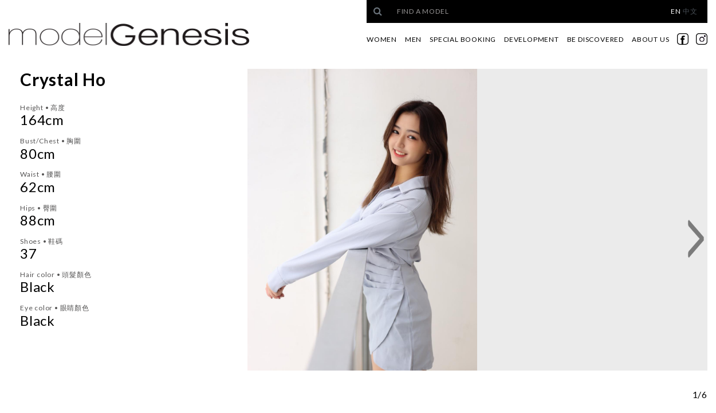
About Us (650, 39)
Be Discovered (595, 39)
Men (413, 39)
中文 (690, 11)
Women (382, 39)
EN (676, 11)
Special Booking (463, 39)
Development (531, 39)
